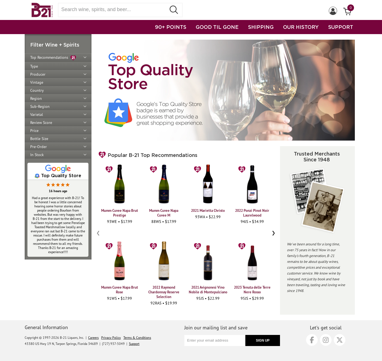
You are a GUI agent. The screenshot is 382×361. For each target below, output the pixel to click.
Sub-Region (40, 106)
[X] (339, 340)
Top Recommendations (53, 58)
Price (34, 130)
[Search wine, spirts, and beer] (113, 9)
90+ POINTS (170, 27)
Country (37, 90)
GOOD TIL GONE (217, 27)
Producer (37, 74)
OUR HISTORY (301, 27)
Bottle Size (39, 138)
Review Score (41, 122)
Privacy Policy (111, 337)
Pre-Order (38, 146)
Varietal (36, 114)
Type (34, 66)
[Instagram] (326, 340)
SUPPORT (340, 27)
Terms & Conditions (137, 337)
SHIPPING (261, 27)
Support (134, 344)
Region (36, 98)
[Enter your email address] (214, 340)
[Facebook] (312, 340)
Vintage (36, 82)
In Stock (37, 154)
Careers (93, 337)
